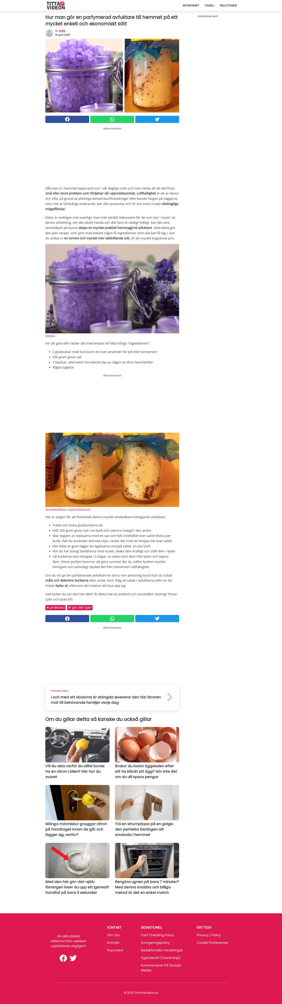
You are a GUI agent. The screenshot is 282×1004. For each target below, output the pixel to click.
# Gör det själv (80, 607)
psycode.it (115, 950)
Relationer (228, 5)
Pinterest (50, 335)
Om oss (113, 935)
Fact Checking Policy (157, 935)
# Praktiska (55, 607)
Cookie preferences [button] (212, 942)
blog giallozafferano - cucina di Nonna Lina (67, 509)
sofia (62, 31)
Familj (209, 5)
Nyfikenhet (191, 5)
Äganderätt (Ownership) (161, 958)
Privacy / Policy (209, 935)
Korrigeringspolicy (155, 942)
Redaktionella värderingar (162, 950)
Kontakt (113, 942)
